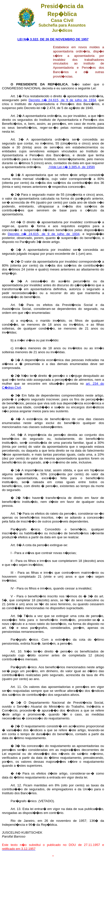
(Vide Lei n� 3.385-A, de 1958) (71, 167)
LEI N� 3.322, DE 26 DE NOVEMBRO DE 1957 (53, 39)
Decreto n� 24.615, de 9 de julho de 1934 (62, 100)
